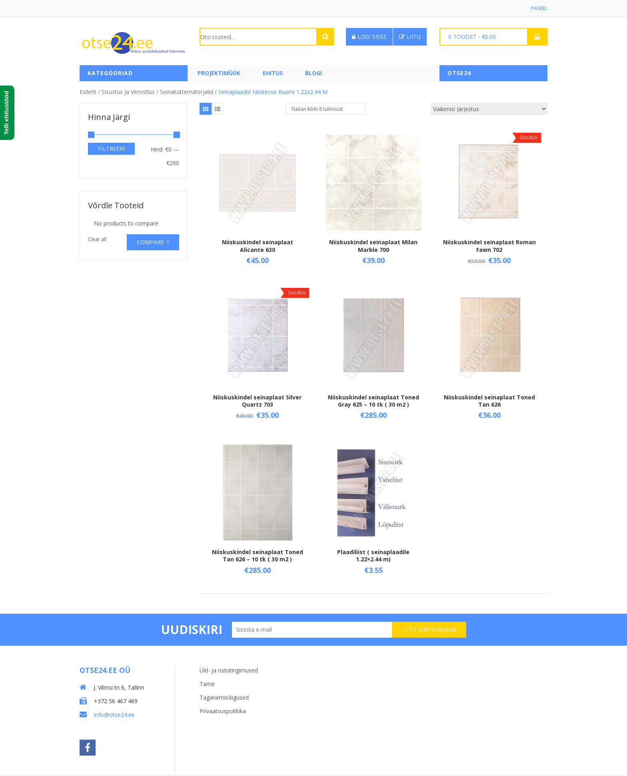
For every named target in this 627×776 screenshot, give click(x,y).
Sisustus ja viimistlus (128, 92)
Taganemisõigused (224, 697)
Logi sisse (369, 36)
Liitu (410, 36)
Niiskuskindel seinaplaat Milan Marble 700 (373, 245)
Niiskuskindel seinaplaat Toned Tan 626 (489, 400)
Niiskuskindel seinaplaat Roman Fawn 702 (489, 245)
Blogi (313, 73)
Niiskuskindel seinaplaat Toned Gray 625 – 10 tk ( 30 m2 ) (373, 400)
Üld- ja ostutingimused (229, 670)
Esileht (88, 92)
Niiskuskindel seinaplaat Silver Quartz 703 (257, 400)
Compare (150, 242)
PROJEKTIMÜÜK (219, 73)
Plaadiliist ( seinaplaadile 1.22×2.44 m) (373, 555)
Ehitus (273, 73)
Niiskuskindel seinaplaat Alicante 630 (257, 245)
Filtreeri (111, 148)
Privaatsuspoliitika (223, 711)
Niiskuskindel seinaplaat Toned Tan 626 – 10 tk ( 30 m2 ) (257, 555)
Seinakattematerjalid (186, 92)
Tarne (207, 684)
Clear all (97, 239)
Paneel (539, 8)
